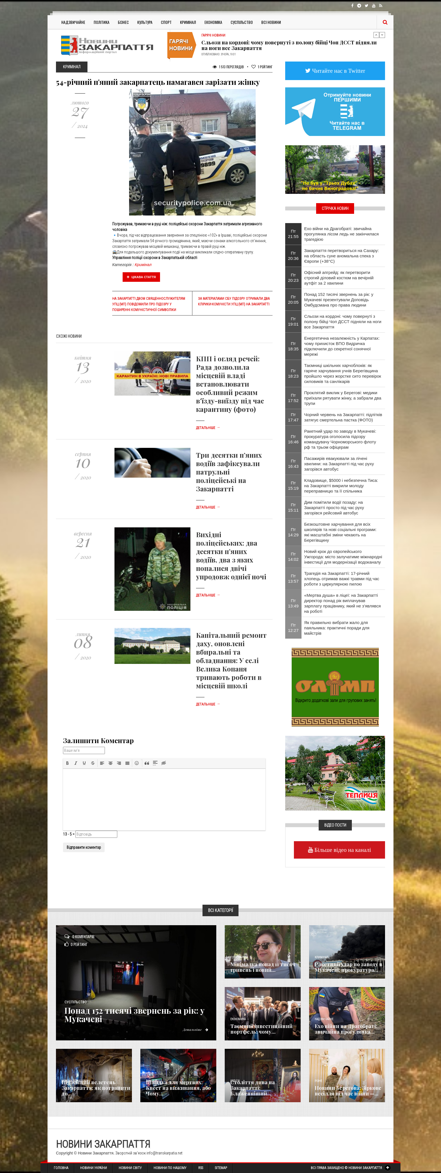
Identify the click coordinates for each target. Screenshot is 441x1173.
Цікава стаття (141, 277)
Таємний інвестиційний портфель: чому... (261, 1029)
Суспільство (242, 22)
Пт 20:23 (293, 278)
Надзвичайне (73, 22)
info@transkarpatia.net (165, 1153)
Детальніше (208, 428)
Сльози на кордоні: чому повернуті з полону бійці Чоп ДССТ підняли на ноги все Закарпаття (289, 45)
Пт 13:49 (293, 603)
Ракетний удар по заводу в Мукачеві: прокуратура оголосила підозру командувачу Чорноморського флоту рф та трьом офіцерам (340, 439)
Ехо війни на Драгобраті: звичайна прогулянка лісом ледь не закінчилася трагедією (341, 234)
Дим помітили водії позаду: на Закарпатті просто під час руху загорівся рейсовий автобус (334, 507)
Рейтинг (262, 66)
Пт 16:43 (293, 464)
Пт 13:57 (293, 578)
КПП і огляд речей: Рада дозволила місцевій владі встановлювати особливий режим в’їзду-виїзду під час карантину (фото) (230, 384)
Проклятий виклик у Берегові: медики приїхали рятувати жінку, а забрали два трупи (342, 398)
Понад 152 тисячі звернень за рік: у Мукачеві (136, 1014)
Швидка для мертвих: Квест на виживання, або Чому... (178, 1088)
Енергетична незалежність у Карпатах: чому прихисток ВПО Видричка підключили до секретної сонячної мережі (342, 346)
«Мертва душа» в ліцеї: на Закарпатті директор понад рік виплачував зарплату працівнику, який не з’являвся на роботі (342, 603)
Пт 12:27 (293, 628)
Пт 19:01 (293, 321)
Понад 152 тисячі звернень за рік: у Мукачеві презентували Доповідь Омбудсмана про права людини (339, 299)
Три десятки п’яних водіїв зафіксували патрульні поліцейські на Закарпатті (229, 471)
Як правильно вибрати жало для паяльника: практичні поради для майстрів (337, 628)
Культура (144, 22)
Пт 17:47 (293, 417)
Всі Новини (271, 22)
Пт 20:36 (293, 256)
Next (382, 35)
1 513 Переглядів (228, 66)
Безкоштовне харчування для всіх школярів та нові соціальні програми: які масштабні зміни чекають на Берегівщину (340, 532)
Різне (318, 1081)
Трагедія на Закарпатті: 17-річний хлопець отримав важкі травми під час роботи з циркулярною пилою (341, 578)
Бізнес (123, 22)
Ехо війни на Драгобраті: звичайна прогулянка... (346, 1029)
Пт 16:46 (293, 439)
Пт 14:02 (293, 557)
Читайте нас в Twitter (338, 71)
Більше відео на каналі (342, 850)
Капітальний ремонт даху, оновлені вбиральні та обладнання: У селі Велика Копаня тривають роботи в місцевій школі (231, 660)
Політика (101, 22)
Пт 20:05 (293, 299)
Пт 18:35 (293, 346)
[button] (67, 763)
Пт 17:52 (293, 398)
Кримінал (188, 22)
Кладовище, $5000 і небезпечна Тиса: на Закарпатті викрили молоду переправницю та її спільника (341, 485)
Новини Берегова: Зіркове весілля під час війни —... (348, 1090)
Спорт (166, 22)
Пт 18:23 (293, 373)
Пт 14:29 (293, 532)
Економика (238, 1019)
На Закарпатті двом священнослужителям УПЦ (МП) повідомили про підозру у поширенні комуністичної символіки (148, 304)
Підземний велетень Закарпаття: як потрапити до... (96, 1088)
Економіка (213, 22)
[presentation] (67, 763)
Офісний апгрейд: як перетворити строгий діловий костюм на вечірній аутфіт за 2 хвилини (339, 277)
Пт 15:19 (293, 485)
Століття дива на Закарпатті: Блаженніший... (252, 1088)
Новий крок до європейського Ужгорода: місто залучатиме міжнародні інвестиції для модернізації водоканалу (343, 556)
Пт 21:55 (293, 234)
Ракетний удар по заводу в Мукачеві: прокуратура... (348, 967)
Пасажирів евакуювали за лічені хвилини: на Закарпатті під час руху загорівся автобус (339, 463)
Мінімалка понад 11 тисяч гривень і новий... (262, 967)
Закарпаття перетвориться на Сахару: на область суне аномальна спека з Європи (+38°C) (341, 256)
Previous (376, 35)
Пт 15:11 (293, 507)
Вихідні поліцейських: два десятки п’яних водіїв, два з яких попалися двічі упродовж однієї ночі (231, 555)
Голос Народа (239, 957)
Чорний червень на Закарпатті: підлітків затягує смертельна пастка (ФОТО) (343, 417)
